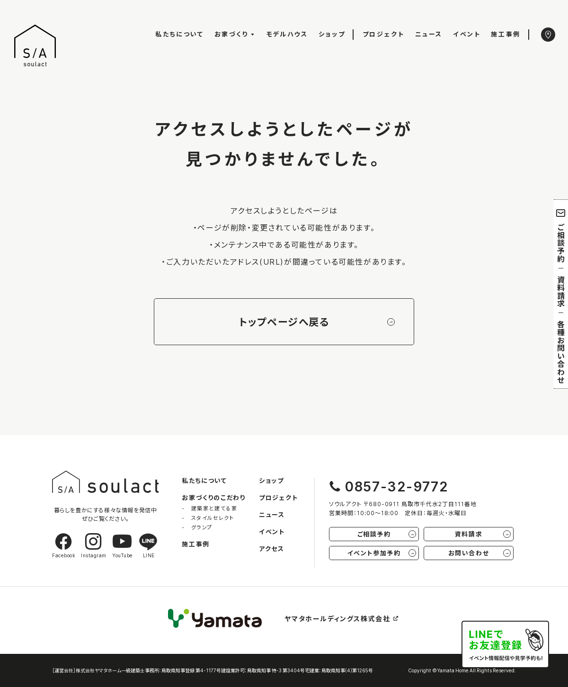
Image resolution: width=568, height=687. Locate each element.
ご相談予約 (561, 235)
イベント (466, 33)
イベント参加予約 (381, 552)
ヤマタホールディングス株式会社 (341, 618)
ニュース (429, 33)
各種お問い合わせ (561, 352)
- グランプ (197, 527)
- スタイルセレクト (208, 517)
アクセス (271, 548)
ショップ (332, 33)
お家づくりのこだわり (213, 497)
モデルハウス (287, 33)
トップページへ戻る (317, 321)
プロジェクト (384, 33)
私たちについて (179, 33)
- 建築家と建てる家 (209, 508)
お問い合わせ (479, 552)
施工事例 (505, 33)
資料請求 (561, 291)
